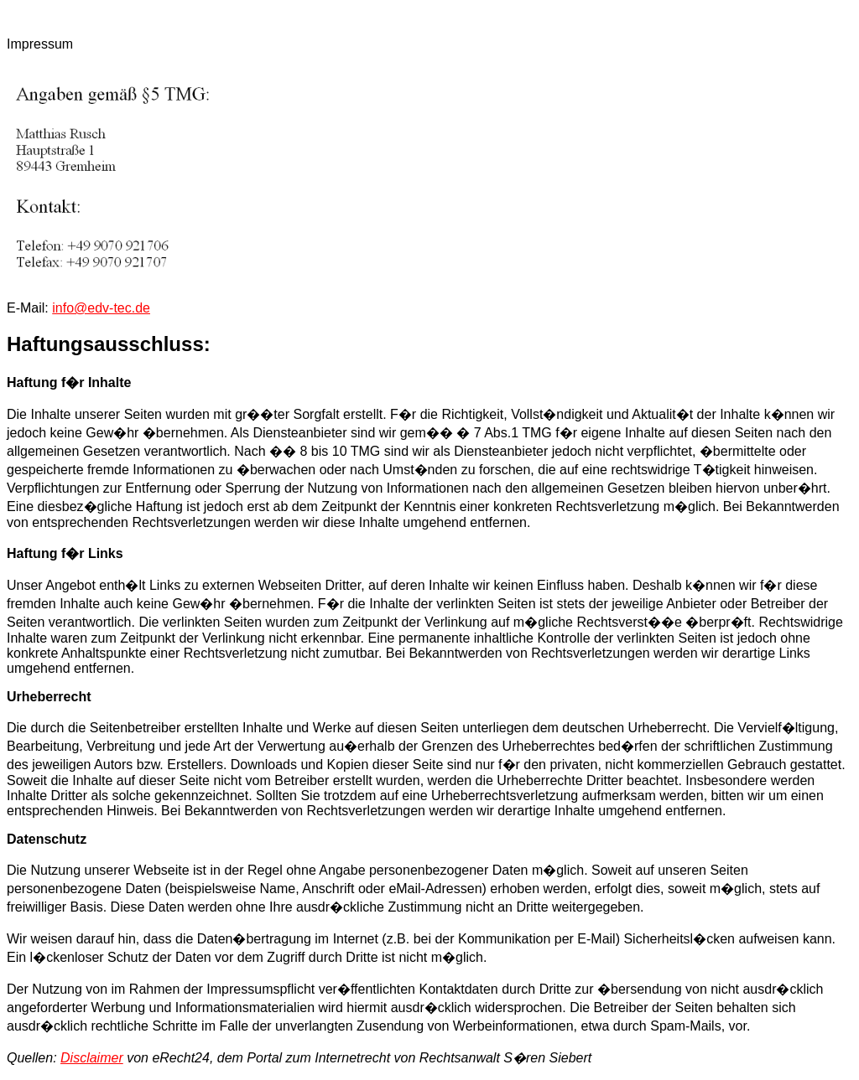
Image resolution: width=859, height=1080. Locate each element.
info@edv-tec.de (101, 308)
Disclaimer (91, 1058)
